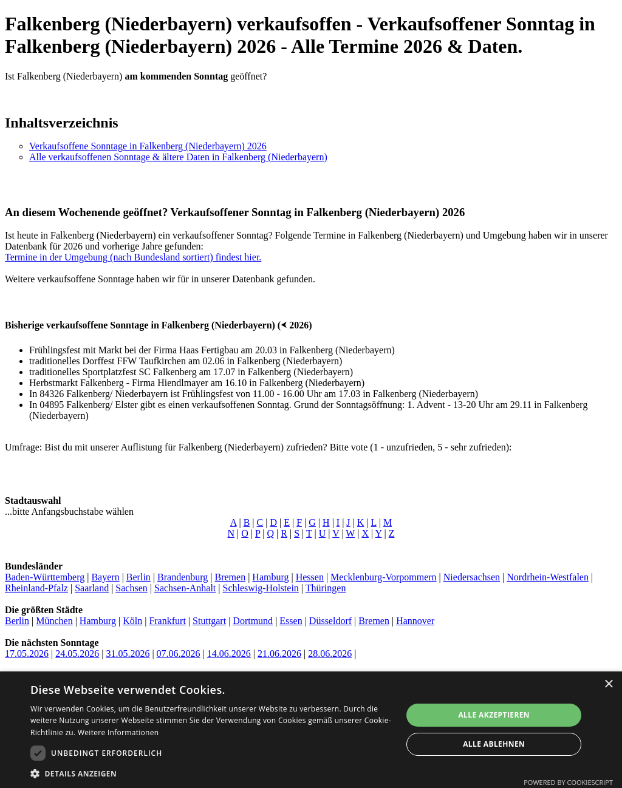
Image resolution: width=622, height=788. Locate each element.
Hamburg (270, 577)
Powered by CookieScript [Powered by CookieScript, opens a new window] (568, 782)
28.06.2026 (330, 653)
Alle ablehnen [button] (494, 744)
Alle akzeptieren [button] (494, 715)
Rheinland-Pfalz (36, 588)
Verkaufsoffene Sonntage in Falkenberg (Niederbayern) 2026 (148, 146)
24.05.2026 (77, 653)
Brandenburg (182, 577)
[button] (210, 773)
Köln (132, 621)
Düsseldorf (330, 621)
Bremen (229, 577)
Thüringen (326, 588)
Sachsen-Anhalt (185, 588)
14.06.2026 (229, 653)
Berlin (138, 577)
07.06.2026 (178, 653)
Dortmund (253, 621)
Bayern (105, 577)
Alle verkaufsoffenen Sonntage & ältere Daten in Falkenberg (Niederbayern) (178, 157)
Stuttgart (209, 621)
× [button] (608, 684)
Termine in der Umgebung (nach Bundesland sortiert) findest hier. (133, 257)
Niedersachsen (471, 577)
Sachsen (131, 588)
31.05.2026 (127, 653)
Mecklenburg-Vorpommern (383, 577)
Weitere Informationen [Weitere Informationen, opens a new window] (118, 732)
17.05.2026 (27, 653)
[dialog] (311, 729)
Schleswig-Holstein (261, 588)
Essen (290, 621)
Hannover (415, 621)
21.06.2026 (279, 653)
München (54, 621)
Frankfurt (167, 621)
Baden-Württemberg (44, 577)
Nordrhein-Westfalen (548, 577)
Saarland (92, 588)
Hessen (310, 577)
